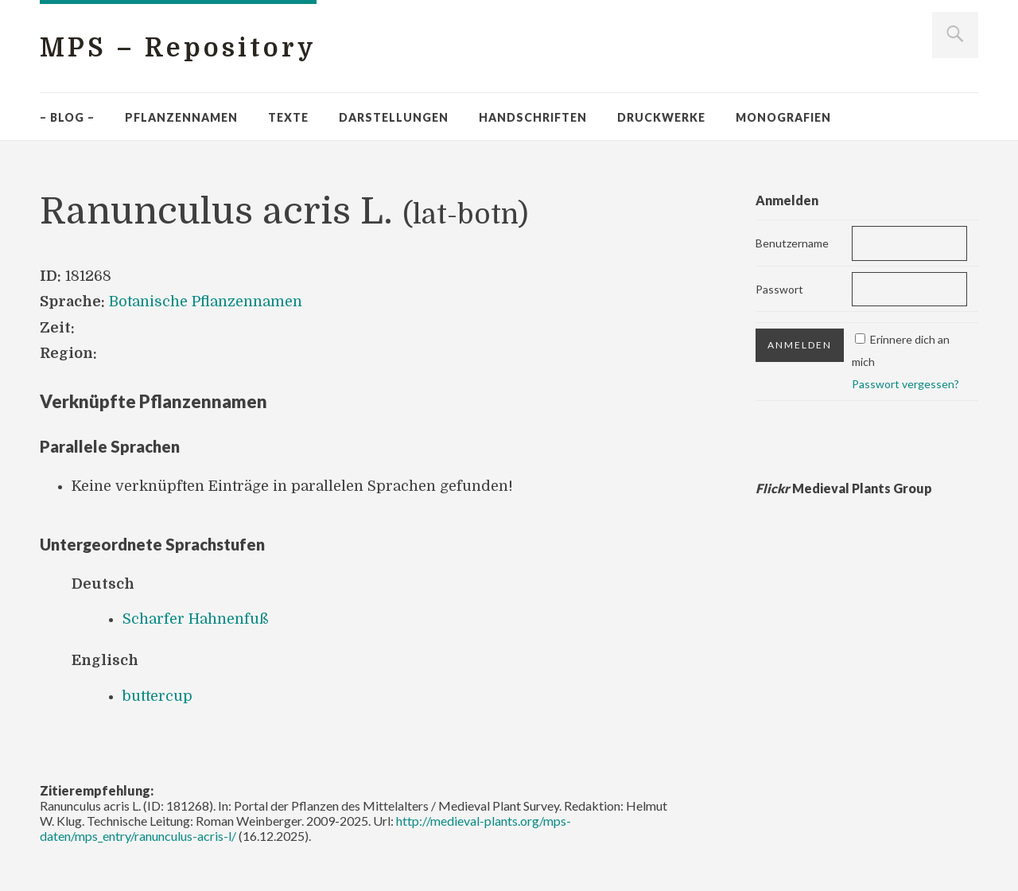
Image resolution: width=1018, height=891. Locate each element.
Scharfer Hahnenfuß (195, 619)
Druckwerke (661, 117)
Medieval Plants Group (844, 488)
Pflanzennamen (181, 117)
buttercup (157, 696)
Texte (288, 117)
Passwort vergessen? (905, 384)
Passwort (779, 289)
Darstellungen (394, 117)
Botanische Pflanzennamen (205, 301)
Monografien (783, 117)
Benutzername (792, 243)
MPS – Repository (178, 48)
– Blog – (67, 117)
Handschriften (533, 117)
